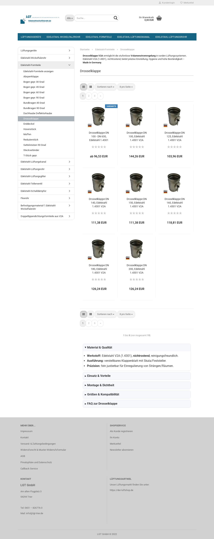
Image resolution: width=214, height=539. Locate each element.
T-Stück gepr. (30, 155)
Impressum (26, 431)
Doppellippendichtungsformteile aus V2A (42, 216)
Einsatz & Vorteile (98, 376)
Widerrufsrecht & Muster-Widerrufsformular (43, 449)
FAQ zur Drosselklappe (101, 403)
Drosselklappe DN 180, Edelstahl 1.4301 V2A (99, 269)
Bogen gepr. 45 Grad (33, 87)
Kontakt (24, 437)
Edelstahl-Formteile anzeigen (38, 71)
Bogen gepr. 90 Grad (33, 97)
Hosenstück (29, 129)
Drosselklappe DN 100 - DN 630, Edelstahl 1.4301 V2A (99, 136)
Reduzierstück (30, 139)
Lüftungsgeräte (31, 37)
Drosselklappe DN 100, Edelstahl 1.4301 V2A (137, 136)
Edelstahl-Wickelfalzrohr (63, 37)
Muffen (27, 134)
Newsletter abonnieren (121, 449)
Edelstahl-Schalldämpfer (33, 191)
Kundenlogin (167, 2)
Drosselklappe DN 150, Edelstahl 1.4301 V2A (137, 203)
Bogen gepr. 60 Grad (33, 92)
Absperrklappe (31, 76)
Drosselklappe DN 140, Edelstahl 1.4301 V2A (99, 203)
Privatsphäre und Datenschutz (36, 462)
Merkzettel (187, 2)
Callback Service (29, 468)
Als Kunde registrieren (121, 431)
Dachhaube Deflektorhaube (37, 113)
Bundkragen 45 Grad (34, 102)
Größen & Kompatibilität (102, 394)
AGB (22, 456)
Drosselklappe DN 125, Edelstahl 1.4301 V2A (175, 136)
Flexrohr (25, 198)
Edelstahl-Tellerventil (31, 183)
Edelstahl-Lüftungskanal (133, 37)
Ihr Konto (114, 437)
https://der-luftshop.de (121, 490)
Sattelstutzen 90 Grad (34, 145)
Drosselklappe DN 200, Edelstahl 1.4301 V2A (137, 269)
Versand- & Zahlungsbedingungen (38, 443)
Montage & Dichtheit (99, 385)
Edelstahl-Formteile (99, 37)
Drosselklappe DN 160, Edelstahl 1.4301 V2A (175, 203)
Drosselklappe (31, 118)
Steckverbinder (31, 150)
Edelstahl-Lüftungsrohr (171, 37)
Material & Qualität (98, 347)
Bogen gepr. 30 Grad (33, 81)
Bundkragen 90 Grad (34, 108)
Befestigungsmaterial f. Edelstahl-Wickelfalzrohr (38, 207)
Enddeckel (28, 123)
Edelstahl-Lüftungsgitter (33, 176)
